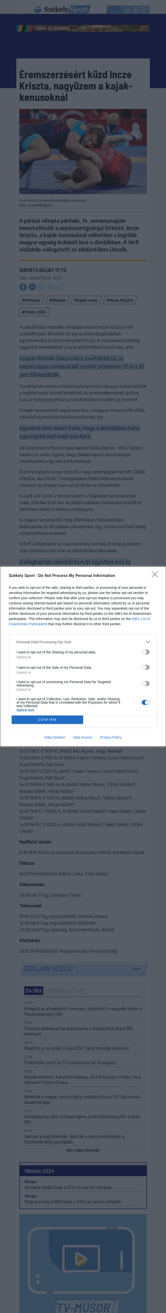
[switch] (146, 651)
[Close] (156, 576)
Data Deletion (55, 737)
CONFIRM (47, 720)
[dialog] (83, 656)
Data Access (82, 737)
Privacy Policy (110, 737)
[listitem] (83, 641)
